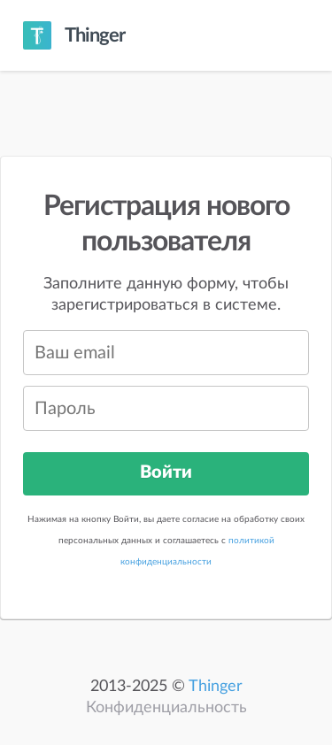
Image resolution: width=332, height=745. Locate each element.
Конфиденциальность (166, 708)
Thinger (216, 687)
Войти (166, 472)
